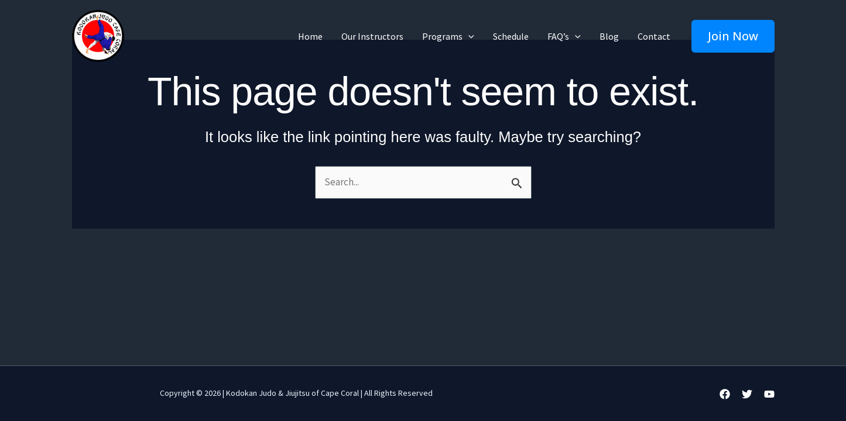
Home (310, 36)
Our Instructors (372, 36)
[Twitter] (747, 394)
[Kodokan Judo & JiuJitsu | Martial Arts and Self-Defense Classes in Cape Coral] (98, 35)
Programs (448, 36)
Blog (609, 36)
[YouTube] (769, 394)
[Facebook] (725, 394)
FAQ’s (564, 36)
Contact (654, 36)
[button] (733, 36)
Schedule (511, 36)
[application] (468, 36)
